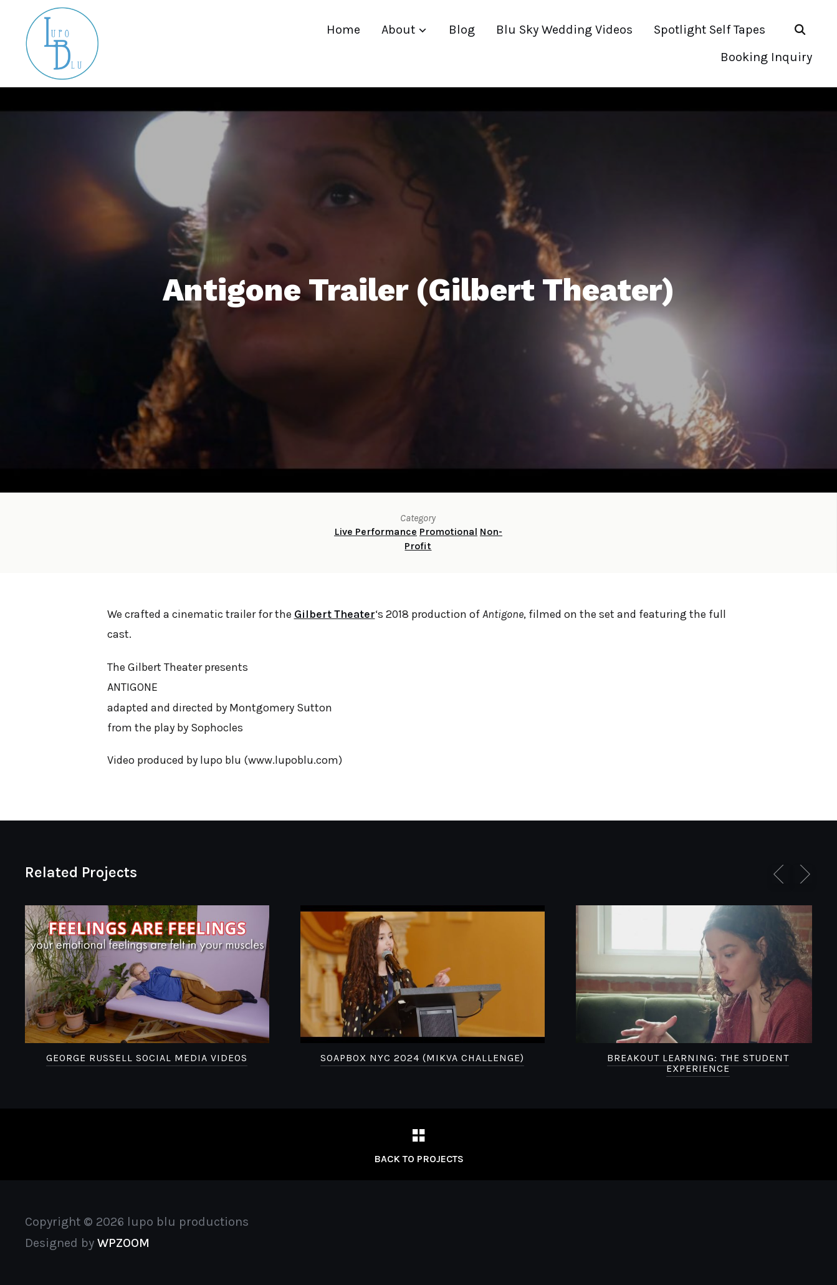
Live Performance (375, 531)
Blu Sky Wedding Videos (564, 29)
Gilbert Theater (334, 614)
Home (343, 29)
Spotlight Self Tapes (709, 29)
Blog (462, 29)
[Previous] (781, 874)
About (398, 29)
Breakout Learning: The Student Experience (698, 1063)
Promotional (448, 531)
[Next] (802, 874)
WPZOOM (123, 1243)
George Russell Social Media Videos (146, 1058)
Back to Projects (419, 1159)
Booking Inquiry (766, 57)
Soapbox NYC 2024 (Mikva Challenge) (422, 1058)
